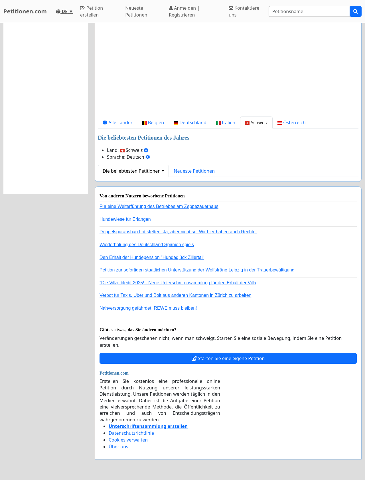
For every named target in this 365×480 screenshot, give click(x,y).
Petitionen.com (25, 11)
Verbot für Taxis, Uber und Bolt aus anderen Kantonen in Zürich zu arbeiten (175, 295)
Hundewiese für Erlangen (125, 219)
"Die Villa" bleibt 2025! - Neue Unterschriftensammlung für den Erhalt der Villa (178, 282)
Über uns (118, 447)
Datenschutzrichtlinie (131, 433)
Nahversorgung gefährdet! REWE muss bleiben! (148, 308)
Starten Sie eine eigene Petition (228, 358)
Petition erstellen (91, 11)
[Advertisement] (228, 72)
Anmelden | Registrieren (184, 11)
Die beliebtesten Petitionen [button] (132, 171)
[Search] (309, 11)
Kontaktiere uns (244, 11)
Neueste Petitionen (136, 11)
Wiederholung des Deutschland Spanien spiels (147, 244)
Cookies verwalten (128, 440)
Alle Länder (118, 122)
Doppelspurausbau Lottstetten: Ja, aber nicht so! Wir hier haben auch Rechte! (178, 231)
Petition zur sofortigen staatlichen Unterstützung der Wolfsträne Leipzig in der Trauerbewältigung (197, 269)
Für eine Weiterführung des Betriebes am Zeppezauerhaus (159, 206)
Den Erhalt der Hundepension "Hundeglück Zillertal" (152, 257)
